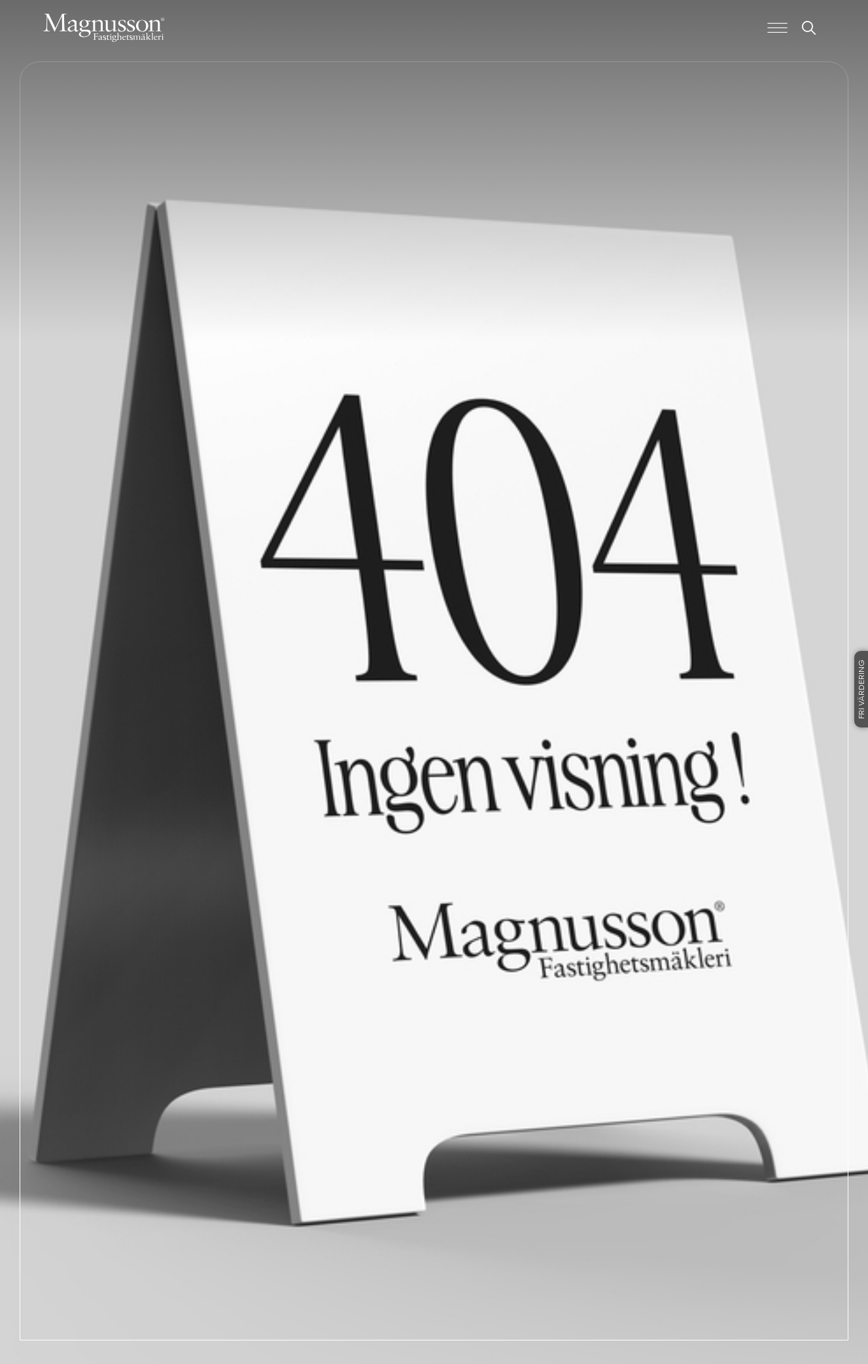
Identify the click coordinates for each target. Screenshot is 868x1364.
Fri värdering (862, 689)
